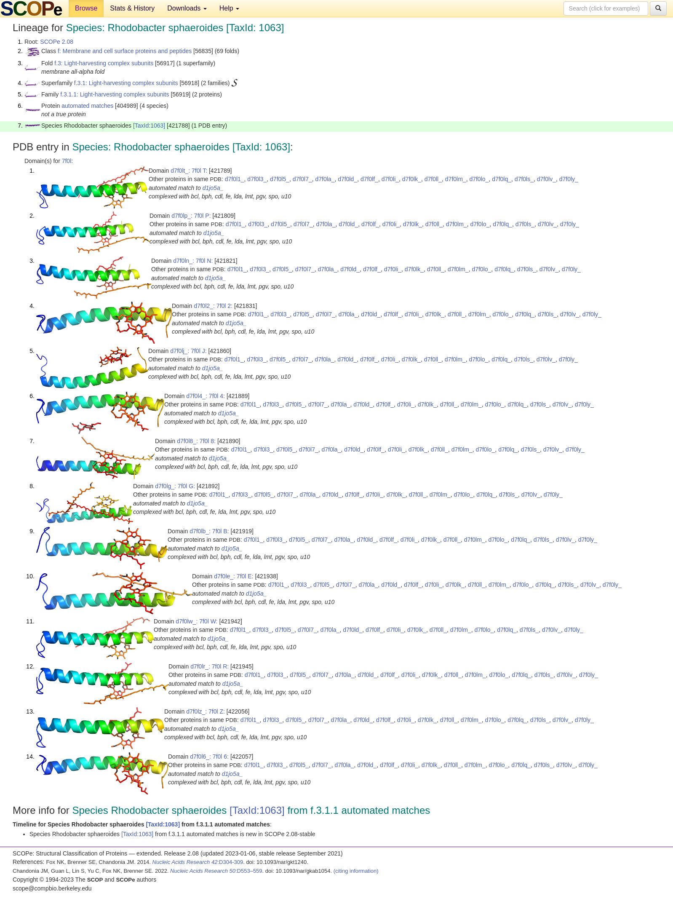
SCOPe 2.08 (56, 41)
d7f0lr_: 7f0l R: (209, 666)
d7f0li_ (390, 179)
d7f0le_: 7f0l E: (233, 576)
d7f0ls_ (524, 179)
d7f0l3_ (257, 179)
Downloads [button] (187, 8)
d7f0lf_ (369, 179)
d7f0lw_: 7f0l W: (196, 621)
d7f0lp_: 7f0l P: (191, 215)
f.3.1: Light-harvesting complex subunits (126, 83)
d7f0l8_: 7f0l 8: (196, 441)
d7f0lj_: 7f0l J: (188, 351)
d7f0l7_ (302, 179)
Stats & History (132, 8)
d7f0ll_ (433, 179)
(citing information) (356, 871)
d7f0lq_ (501, 179)
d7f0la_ (325, 179)
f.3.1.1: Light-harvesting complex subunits (114, 94)
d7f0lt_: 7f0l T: (189, 170)
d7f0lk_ (411, 179)
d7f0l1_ (234, 179)
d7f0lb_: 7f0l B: (209, 531)
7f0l (67, 161)
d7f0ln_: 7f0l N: (193, 260)
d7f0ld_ (347, 179)
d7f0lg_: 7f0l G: (175, 486)
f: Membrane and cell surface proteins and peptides (125, 51)
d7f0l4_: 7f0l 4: (205, 396)
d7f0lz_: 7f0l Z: (205, 711)
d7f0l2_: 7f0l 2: (213, 305)
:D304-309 (197, 862)
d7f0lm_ (455, 179)
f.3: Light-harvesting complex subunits (103, 63)
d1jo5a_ (213, 187)
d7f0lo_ (479, 179)
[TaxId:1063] (149, 125)
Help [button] (229, 8)
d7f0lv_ (546, 179)
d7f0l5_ (279, 179)
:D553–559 (216, 871)
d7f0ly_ (568, 179)
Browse (86, 8)
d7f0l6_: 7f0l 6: (209, 756)
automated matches (87, 105)
